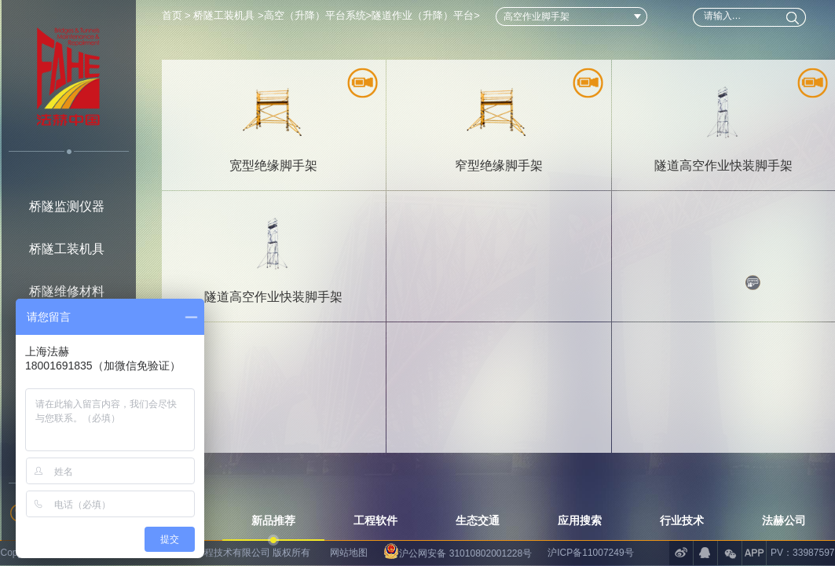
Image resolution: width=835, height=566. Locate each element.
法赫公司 (784, 520)
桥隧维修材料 (66, 291)
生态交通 (478, 520)
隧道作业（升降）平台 (423, 15)
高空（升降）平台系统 (315, 15)
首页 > (178, 15)
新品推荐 (273, 520)
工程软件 (375, 520)
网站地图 (349, 552)
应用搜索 (580, 520)
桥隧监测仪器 (66, 206)
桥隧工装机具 (66, 248)
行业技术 (682, 520)
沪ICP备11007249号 (590, 552)
